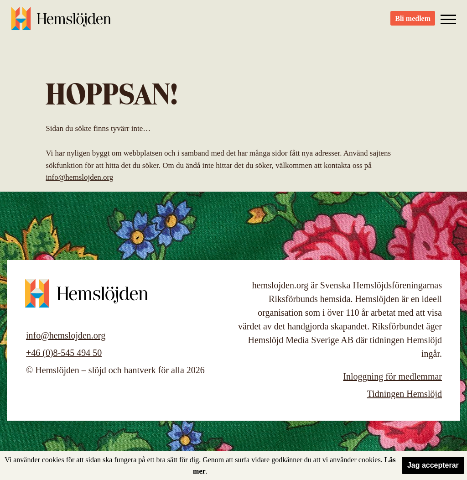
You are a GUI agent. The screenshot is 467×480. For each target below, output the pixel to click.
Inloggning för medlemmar (392, 376)
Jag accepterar (433, 465)
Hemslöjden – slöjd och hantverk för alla (61, 23)
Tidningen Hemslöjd (404, 394)
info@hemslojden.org (79, 177)
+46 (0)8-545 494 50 (64, 353)
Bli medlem (413, 23)
